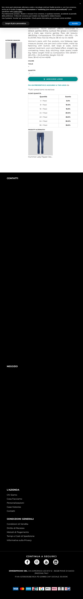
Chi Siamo (12, 495)
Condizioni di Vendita (17, 524)
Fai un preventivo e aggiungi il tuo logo (47, 85)
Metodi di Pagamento (18, 532)
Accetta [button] (75, 23)
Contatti (11, 511)
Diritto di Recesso (15, 528)
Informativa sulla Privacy (19, 540)
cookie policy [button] (17, 11)
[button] (29, 205)
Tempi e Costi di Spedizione (20, 536)
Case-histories (14, 507)
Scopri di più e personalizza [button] (15, 23)
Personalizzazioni (15, 503)
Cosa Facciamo (14, 499)
